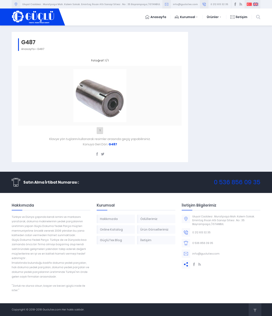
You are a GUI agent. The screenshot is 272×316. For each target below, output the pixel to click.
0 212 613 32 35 (219, 4)
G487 (40, 49)
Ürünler (214, 17)
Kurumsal (186, 17)
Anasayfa (155, 17)
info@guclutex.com (185, 4)
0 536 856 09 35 (237, 182)
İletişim (238, 17)
